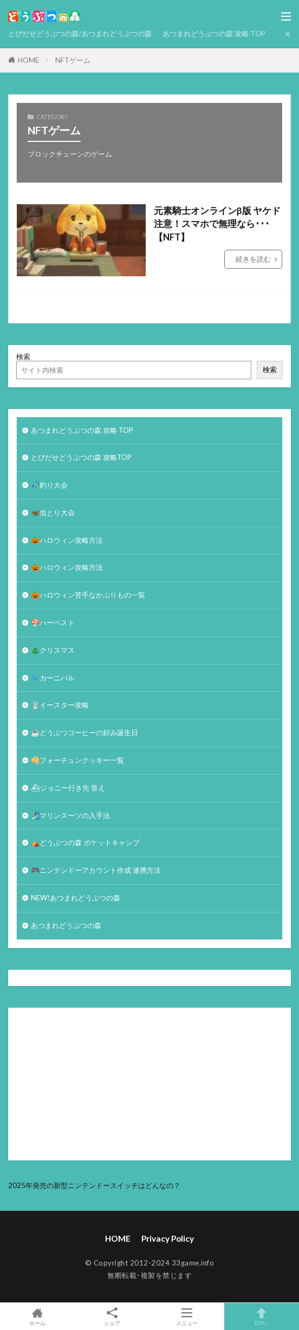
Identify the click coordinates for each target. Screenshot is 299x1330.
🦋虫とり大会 (53, 512)
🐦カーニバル (53, 677)
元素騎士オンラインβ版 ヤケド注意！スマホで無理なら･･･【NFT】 (217, 224)
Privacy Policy (167, 1238)
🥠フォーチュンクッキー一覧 (77, 760)
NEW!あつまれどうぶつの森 (75, 897)
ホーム (37, 1316)
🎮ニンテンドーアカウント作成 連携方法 (96, 870)
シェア (112, 1316)
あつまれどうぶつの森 (66, 925)
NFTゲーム (72, 60)
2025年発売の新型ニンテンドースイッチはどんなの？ (94, 1185)
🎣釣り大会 (49, 485)
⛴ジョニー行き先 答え (68, 787)
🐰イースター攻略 (60, 704)
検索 (23, 356)
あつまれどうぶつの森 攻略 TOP (213, 33)
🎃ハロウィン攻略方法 (67, 540)
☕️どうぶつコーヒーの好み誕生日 (84, 732)
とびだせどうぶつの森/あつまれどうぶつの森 (80, 33)
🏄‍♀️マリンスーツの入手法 (70, 815)
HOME (28, 60)
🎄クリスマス (53, 650)
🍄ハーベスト (53, 622)
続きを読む (253, 259)
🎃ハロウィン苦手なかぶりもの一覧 (88, 595)
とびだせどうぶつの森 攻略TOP (81, 457)
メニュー (187, 1316)
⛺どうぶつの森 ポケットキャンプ (85, 842)
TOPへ (261, 1316)
